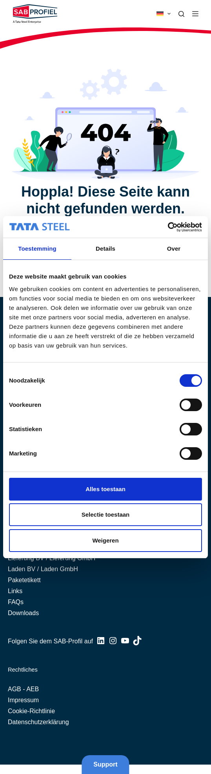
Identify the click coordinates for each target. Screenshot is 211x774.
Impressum (23, 700)
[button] (163, 13)
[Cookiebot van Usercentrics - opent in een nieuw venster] (167, 227)
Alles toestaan (105, 489)
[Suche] (181, 14)
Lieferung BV (26, 558)
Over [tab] (174, 248)
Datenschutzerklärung (38, 722)
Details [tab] (105, 248)
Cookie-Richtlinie (31, 711)
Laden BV (21, 569)
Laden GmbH (59, 569)
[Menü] (195, 14)
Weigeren (105, 540)
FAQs (16, 602)
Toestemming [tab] (37, 248)
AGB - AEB (23, 689)
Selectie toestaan (106, 514)
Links (15, 591)
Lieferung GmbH (72, 558)
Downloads (23, 613)
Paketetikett (24, 580)
